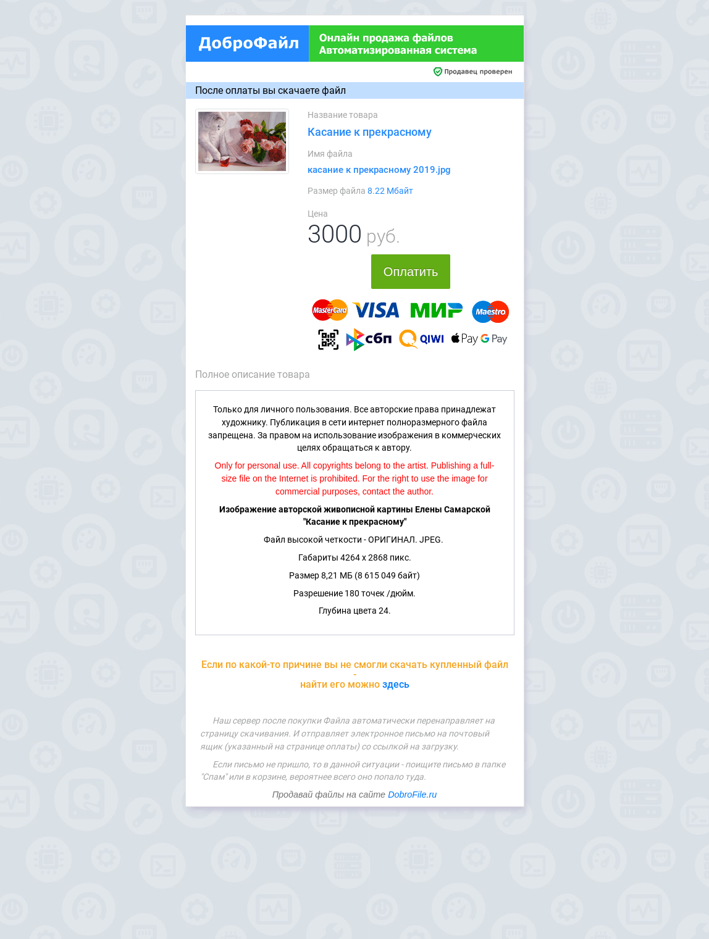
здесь (395, 684)
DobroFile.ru (412, 794)
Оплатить (411, 272)
